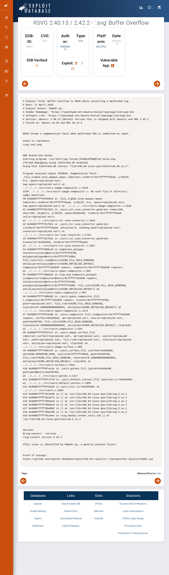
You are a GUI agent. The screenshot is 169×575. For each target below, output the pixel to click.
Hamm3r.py (65, 48)
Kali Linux (98, 511)
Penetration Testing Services (133, 533)
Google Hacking (38, 511)
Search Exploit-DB (71, 503)
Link (159, 473)
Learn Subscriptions (133, 511)
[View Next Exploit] (157, 84)
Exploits (38, 503)
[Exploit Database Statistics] (141, 8)
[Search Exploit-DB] (159, 8)
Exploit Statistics (70, 526)
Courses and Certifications (133, 503)
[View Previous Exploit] (25, 84)
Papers (38, 518)
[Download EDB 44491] (77, 63)
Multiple (101, 46)
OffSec (98, 503)
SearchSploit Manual (71, 518)
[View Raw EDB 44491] (73, 69)
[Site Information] (150, 8)
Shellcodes (38, 526)
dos (81, 41)
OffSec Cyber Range (133, 518)
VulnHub (98, 518)
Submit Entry (71, 511)
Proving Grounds (133, 526)
